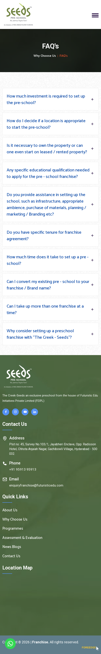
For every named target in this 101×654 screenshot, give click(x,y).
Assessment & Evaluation (22, 538)
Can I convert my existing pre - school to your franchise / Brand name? (50, 285)
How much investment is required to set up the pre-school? (50, 99)
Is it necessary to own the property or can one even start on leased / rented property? (50, 149)
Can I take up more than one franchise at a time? (50, 309)
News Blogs (11, 547)
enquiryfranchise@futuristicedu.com (36, 485)
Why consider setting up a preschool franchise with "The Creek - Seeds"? (50, 334)
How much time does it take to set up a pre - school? (50, 260)
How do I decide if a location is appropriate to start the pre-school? (50, 124)
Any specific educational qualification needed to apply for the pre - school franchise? (50, 173)
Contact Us (11, 556)
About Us (9, 510)
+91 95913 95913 (22, 469)
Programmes (12, 529)
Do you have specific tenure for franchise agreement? (50, 236)
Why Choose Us (45, 56)
